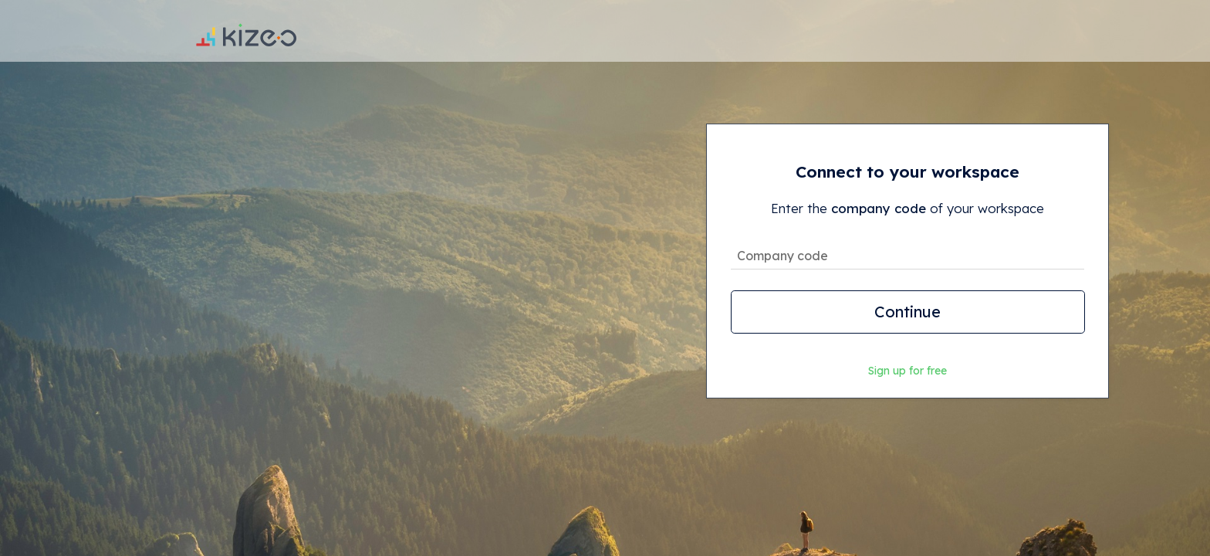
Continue (907, 311)
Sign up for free (907, 371)
